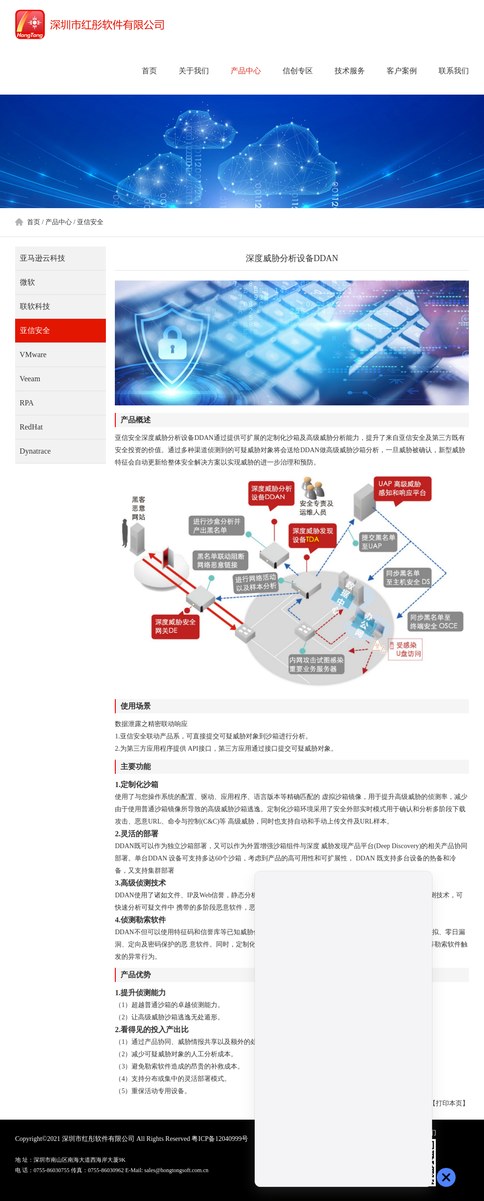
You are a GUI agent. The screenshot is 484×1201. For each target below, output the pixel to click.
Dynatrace (35, 451)
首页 (149, 71)
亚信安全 (90, 222)
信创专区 (298, 71)
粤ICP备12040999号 (219, 1138)
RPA (27, 403)
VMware (33, 355)
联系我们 (454, 71)
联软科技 (35, 306)
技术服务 (350, 71)
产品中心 (246, 71)
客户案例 (402, 71)
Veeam (30, 379)
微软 (27, 282)
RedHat (31, 427)
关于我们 (194, 71)
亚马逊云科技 (42, 258)
